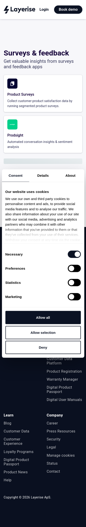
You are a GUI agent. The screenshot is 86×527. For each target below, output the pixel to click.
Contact (53, 471)
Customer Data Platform (59, 361)
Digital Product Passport (59, 389)
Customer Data (16, 431)
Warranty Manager (62, 379)
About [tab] (70, 175)
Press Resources (61, 431)
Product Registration (64, 371)
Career (52, 423)
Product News (16, 472)
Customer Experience (13, 441)
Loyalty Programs (18, 452)
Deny (43, 347)
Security (54, 439)
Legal (51, 447)
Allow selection (43, 332)
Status (52, 463)
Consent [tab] (15, 175)
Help (7, 480)
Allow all (43, 317)
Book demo (68, 9)
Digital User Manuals (64, 400)
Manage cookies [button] (61, 455)
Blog (7, 423)
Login (44, 9)
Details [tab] (43, 175)
